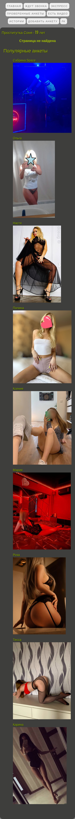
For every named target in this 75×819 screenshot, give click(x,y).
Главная (14, 6)
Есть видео (58, 13)
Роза (16, 555)
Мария (18, 470)
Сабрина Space (24, 60)
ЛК (63, 21)
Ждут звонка (36, 6)
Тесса (17, 640)
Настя (17, 223)
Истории (16, 21)
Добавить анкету (43, 21)
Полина (18, 308)
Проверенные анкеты (25, 13)
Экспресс (59, 6)
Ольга (17, 138)
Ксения (18, 388)
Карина (18, 724)
